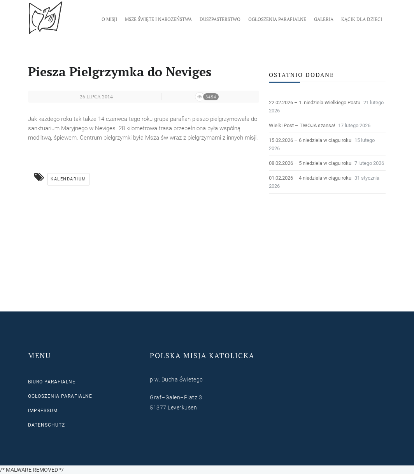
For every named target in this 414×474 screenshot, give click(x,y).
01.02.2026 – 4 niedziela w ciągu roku (310, 178)
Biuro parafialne (51, 382)
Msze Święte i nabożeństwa (158, 19)
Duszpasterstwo (220, 19)
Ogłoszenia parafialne (277, 19)
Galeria (323, 19)
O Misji (109, 19)
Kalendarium (68, 179)
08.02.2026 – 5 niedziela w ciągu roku (310, 163)
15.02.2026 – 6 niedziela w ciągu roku (310, 140)
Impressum (43, 410)
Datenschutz (46, 425)
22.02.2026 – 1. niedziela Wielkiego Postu (314, 102)
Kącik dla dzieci (361, 19)
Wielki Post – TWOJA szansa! (302, 125)
